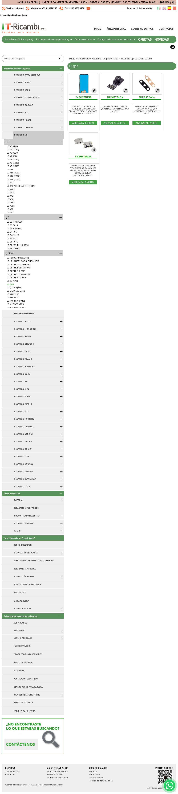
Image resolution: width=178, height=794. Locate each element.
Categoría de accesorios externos (116, 39)
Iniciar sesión (145, 8)
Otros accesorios (85, 39)
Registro (131, 8)
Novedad (162, 39)
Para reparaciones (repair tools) (54, 39)
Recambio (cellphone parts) (19, 39)
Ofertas (145, 39)
